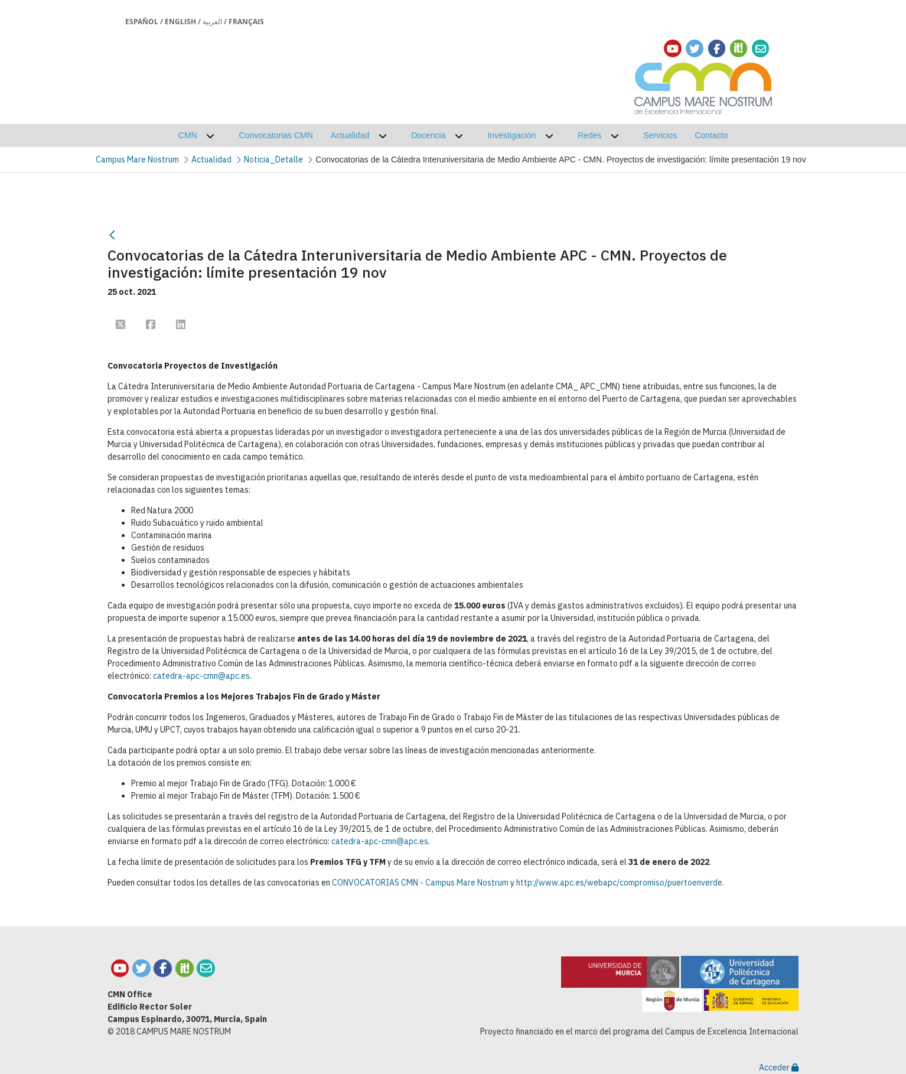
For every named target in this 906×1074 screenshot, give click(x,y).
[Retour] (112, 234)
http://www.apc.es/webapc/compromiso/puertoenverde (619, 882)
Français (246, 22)
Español (141, 22)
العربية (212, 22)
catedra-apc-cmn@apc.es (201, 676)
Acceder (779, 1067)
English (180, 22)
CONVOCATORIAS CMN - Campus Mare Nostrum (420, 882)
